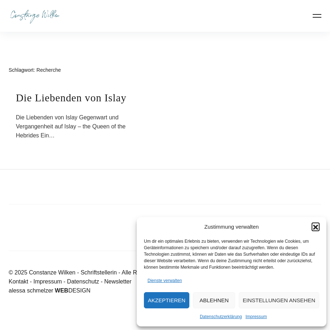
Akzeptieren (166, 300)
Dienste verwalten (165, 280)
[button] (315, 226)
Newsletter (118, 281)
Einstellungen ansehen (279, 300)
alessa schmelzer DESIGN (50, 290)
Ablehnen (214, 300)
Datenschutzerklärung (221, 316)
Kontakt (18, 281)
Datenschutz (83, 281)
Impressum (256, 316)
